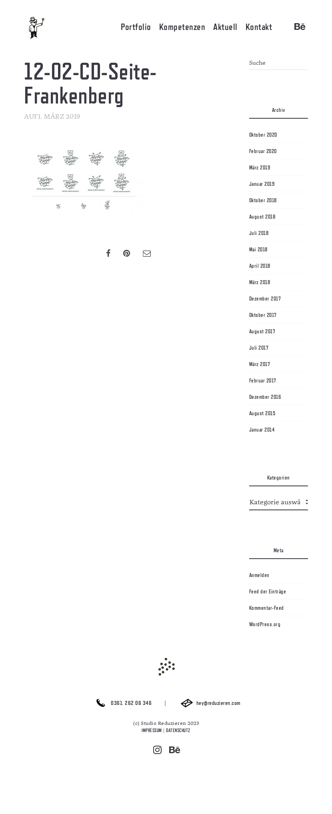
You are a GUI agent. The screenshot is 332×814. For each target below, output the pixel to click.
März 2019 (259, 167)
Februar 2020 (263, 151)
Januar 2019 (262, 184)
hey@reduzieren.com (209, 703)
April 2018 (259, 266)
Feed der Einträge (267, 591)
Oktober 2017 (263, 315)
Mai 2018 (258, 249)
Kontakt (259, 27)
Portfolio (136, 27)
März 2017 (259, 364)
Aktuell (225, 27)
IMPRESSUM (152, 730)
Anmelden (259, 575)
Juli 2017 (259, 347)
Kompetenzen (182, 27)
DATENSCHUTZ (178, 730)
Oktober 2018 (263, 200)
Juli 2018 (259, 233)
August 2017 (262, 331)
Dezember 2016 (265, 397)
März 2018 (259, 282)
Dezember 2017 (265, 298)
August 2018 (262, 216)
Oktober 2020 (263, 134)
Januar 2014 (262, 429)
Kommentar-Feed (266, 608)
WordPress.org (265, 624)
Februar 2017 (262, 380)
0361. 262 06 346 (122, 703)
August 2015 (262, 413)
